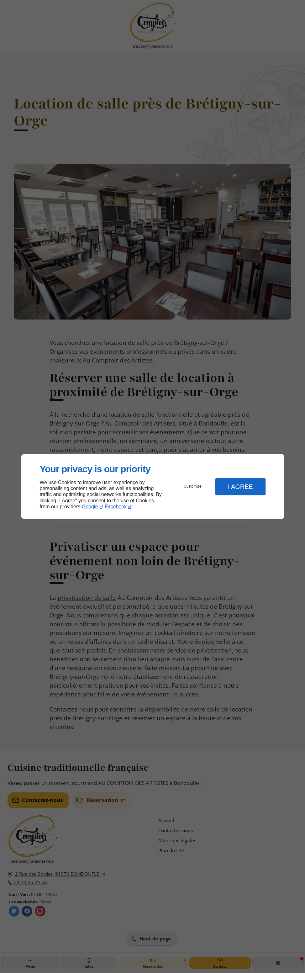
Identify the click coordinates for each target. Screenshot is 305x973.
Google (90, 506)
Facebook (116, 506)
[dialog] (152, 486)
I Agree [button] (240, 486)
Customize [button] (193, 486)
